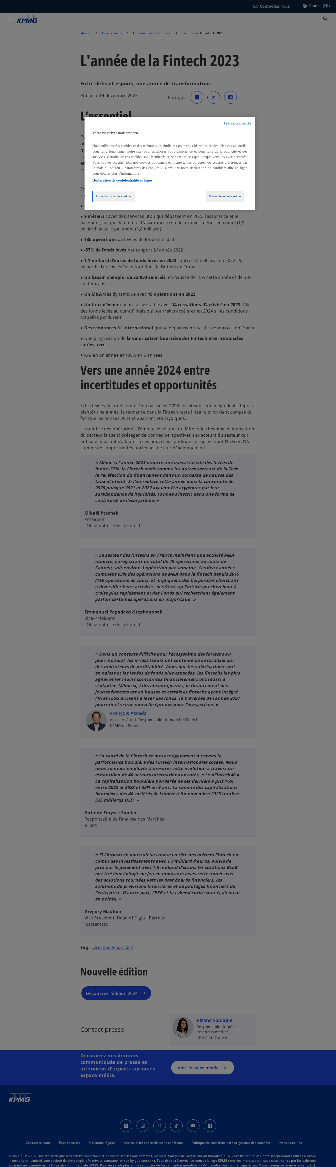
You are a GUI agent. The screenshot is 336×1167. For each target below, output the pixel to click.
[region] (170, 163)
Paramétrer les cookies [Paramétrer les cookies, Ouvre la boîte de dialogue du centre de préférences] (225, 196)
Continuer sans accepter (237, 123)
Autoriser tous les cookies (113, 196)
